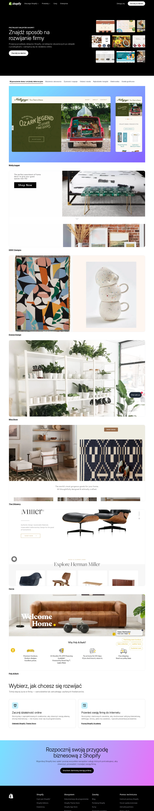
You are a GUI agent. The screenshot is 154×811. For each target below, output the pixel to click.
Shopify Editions (42, 803)
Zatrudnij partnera (126, 807)
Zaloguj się (121, 3)
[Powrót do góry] (11, 796)
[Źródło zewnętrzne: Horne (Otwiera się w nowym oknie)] (77, 589)
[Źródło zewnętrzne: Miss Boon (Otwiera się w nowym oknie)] (77, 419)
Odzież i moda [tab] (85, 81)
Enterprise (64, 3)
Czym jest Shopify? (43, 799)
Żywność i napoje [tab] (70, 81)
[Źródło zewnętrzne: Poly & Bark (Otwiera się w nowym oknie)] (77, 673)
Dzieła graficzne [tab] (128, 81)
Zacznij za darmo (136, 4)
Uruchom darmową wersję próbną (77, 770)
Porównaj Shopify (98, 803)
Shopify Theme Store (72, 803)
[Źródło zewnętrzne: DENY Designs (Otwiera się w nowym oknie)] (77, 250)
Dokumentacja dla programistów (76, 799)
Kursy (94, 807)
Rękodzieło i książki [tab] (100, 81)
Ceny (55, 3)
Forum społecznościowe (128, 803)
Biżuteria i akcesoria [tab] (53, 81)
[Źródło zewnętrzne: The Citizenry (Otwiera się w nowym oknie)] (77, 504)
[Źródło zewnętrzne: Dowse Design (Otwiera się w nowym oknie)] (77, 334)
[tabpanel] (77, 124)
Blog (93, 799)
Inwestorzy (41, 807)
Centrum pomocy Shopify (129, 799)
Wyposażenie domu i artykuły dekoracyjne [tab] (26, 81)
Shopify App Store (70, 807)
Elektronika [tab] (114, 81)
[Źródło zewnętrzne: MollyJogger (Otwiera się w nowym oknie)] (14, 165)
